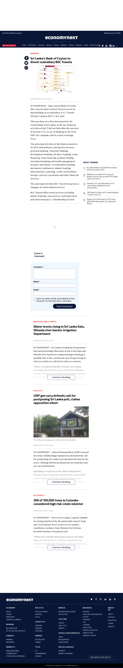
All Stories (32, 45)
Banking (34, 53)
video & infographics (69, 633)
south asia (63, 614)
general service (89, 635)
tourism (86, 625)
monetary (10, 617)
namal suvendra (65, 653)
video (60, 637)
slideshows (63, 642)
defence (38, 614)
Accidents (39, 495)
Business (79, 45)
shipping (38, 626)
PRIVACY (111, 626)
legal (37, 617)
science (38, 656)
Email (36, 289)
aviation (38, 631)
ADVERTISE (112, 620)
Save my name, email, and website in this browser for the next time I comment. (56, 299)
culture (62, 619)
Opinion (49, 45)
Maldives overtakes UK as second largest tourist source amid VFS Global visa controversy (102, 176)
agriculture (88, 633)
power (38, 642)
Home (24, 45)
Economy (41, 45)
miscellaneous (66, 647)
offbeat (61, 651)
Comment (38, 267)
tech (37, 647)
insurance (10, 642)
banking (9, 639)
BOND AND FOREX (12, 651)
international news (66, 612)
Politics (71, 45)
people (61, 623)
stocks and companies (15, 656)
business (87, 608)
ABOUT (110, 614)
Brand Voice (94, 45)
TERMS (110, 623)
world (61, 608)
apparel (86, 612)
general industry (90, 630)
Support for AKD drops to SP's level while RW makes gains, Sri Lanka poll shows (101, 201)
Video (86, 45)
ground (38, 628)
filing (33, 138)
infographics (63, 639)
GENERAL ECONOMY (13, 620)
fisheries (86, 620)
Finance (56, 45)
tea (84, 622)
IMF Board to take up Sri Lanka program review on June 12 (103, 193)
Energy (38, 636)
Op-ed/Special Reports (15, 631)
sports (61, 628)
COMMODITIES (11, 653)
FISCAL (8, 612)
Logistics (40, 622)
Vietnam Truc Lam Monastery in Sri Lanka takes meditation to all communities (101, 185)
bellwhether (11, 628)
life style (62, 626)
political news (41, 612)
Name (36, 281)
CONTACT (111, 617)
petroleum (40, 639)
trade (8, 614)
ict (36, 651)
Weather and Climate (45, 322)
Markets (64, 45)
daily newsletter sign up (100, 657)
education (87, 627)
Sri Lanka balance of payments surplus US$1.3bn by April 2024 (101, 168)
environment (40, 653)
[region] (61, 15)
